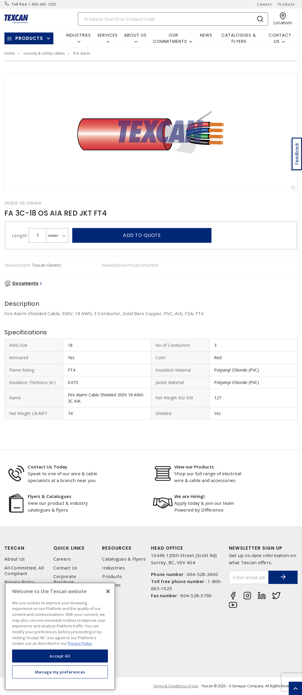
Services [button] (107, 35)
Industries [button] (78, 35)
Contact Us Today (47, 467)
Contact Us (65, 568)
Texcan (14, 548)
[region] (60, 636)
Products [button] (29, 38)
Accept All (60, 656)
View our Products (194, 467)
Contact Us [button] (280, 38)
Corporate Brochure (64, 579)
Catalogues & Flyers (238, 38)
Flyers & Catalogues (49, 496)
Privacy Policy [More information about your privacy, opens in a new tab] (80, 643)
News (206, 35)
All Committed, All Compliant (24, 570)
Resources (117, 548)
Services (111, 585)
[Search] (173, 19)
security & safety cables (44, 53)
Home (9, 53)
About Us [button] (135, 35)
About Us (14, 559)
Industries (113, 568)
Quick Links (69, 548)
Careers (264, 4)
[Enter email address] (249, 577)
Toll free (19, 4)
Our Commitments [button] (170, 38)
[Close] (107, 591)
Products (286, 4)
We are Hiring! (189, 496)
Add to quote (142, 235)
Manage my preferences (60, 672)
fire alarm (81, 53)
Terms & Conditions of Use (175, 686)
